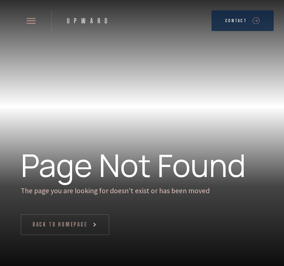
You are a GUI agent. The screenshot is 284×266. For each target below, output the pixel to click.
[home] (87, 20)
